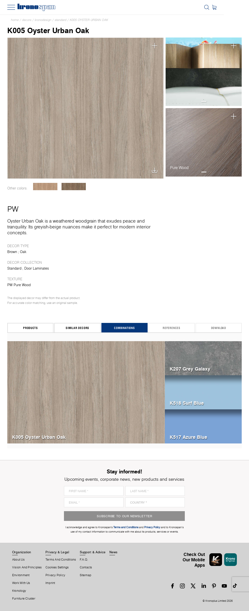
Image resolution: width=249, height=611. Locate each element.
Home (15, 20)
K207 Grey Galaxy (190, 368)
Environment (20, 575)
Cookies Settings (57, 567)
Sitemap (85, 575)
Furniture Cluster (23, 599)
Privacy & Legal (57, 552)
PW (12, 209)
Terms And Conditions (60, 560)
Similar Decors (77, 328)
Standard (60, 20)
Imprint (50, 583)
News (113, 552)
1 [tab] (203, 101)
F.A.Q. (84, 560)
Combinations (124, 328)
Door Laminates (36, 268)
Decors (26, 20)
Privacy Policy (55, 575)
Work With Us (21, 583)
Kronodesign (43, 20)
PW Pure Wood (19, 284)
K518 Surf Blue (187, 402)
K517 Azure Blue (188, 437)
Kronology (19, 591)
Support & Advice (93, 552)
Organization (21, 552)
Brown (12, 251)
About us (18, 560)
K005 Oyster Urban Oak (89, 20)
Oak (23, 251)
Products (30, 328)
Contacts (86, 567)
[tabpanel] (204, 72)
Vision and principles (27, 567)
